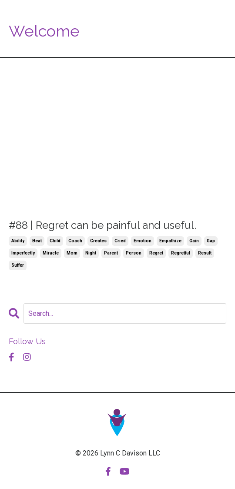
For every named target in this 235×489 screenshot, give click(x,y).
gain (194, 240)
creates (98, 240)
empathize (170, 240)
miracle (51, 253)
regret (156, 253)
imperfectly (23, 253)
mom (72, 253)
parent (111, 253)
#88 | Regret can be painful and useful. (102, 225)
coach (75, 240)
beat (37, 240)
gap (211, 240)
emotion (142, 240)
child (55, 240)
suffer (17, 265)
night (90, 253)
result (205, 253)
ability (17, 240)
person (133, 253)
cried (120, 240)
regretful (180, 253)
